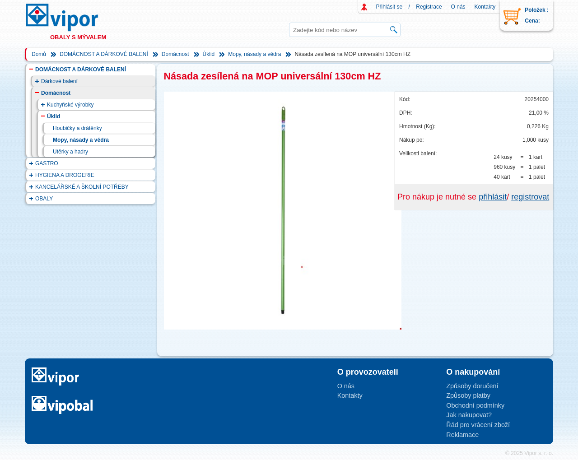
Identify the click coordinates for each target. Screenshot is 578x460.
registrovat (530, 196)
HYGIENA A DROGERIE (64, 175)
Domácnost (175, 54)
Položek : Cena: (537, 15)
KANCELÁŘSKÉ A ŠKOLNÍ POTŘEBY (82, 187)
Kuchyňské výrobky (70, 105)
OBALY (44, 198)
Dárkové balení (59, 81)
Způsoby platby (468, 395)
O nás (458, 7)
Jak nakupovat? (469, 414)
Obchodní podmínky (475, 405)
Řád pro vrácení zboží (478, 424)
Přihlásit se (389, 7)
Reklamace (462, 434)
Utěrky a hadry (70, 152)
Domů (39, 54)
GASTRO (46, 163)
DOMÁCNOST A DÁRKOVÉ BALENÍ (104, 54)
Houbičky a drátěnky (77, 128)
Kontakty (485, 7)
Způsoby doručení (472, 386)
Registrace (429, 7)
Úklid (209, 54)
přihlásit (493, 196)
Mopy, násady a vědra (254, 54)
